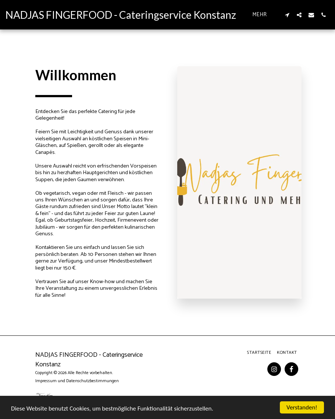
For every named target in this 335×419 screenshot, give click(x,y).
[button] (287, 15)
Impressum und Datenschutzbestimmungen (77, 380)
